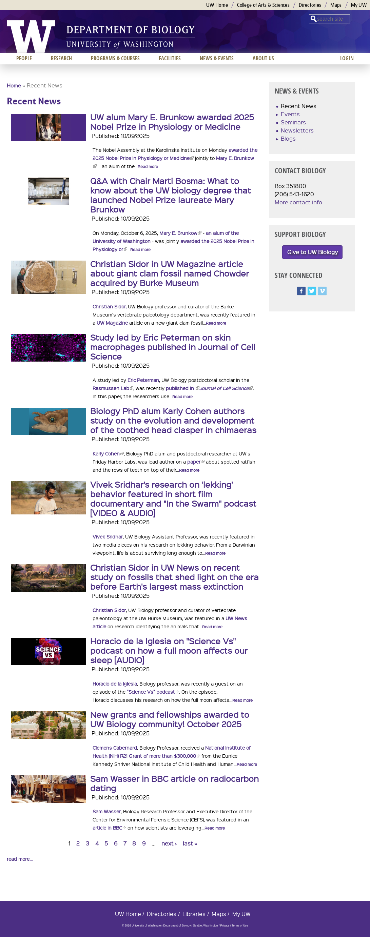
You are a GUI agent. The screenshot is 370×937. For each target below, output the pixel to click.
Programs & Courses (115, 58)
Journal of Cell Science (226, 388)
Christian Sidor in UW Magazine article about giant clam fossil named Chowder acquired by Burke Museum (169, 273)
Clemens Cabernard (115, 748)
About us (263, 58)
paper (196, 462)
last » (190, 843)
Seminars (293, 122)
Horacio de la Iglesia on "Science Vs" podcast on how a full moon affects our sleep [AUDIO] (169, 650)
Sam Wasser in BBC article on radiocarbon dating (174, 783)
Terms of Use (240, 925)
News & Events (217, 58)
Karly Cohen (108, 453)
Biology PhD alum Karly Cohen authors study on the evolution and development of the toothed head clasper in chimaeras (173, 420)
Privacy (224, 925)
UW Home (217, 5)
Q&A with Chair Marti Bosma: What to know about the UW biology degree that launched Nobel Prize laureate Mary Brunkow (170, 195)
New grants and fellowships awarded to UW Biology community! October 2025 (169, 719)
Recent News (298, 105)
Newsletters (297, 130)
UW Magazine (112, 323)
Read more (148, 166)
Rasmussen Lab (113, 388)
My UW (359, 5)
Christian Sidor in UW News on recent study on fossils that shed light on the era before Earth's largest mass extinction (174, 577)
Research (61, 58)
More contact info (298, 202)
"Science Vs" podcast (153, 692)
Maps (336, 5)
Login (347, 58)
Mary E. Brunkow (180, 233)
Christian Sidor (109, 610)
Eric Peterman (143, 380)
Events (290, 114)
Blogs (288, 138)
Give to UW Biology (312, 252)
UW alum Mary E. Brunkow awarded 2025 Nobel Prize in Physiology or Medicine (172, 121)
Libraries (194, 913)
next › (169, 843)
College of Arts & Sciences (263, 5)
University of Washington (31, 36)
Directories (310, 5)
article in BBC (109, 827)
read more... (20, 859)
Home (14, 85)
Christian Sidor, (109, 306)
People (24, 58)
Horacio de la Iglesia (115, 683)
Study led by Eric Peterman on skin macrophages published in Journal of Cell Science (172, 347)
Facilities (170, 58)
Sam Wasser (107, 811)
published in (182, 388)
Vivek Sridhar (108, 536)
